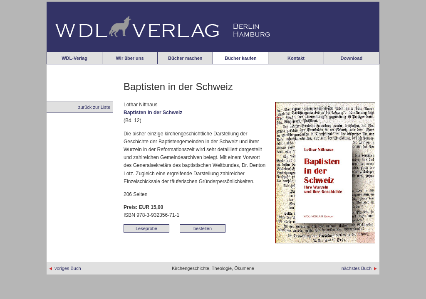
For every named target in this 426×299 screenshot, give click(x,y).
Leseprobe (146, 228)
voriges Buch (65, 268)
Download (352, 58)
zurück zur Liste (94, 107)
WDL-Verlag (74, 58)
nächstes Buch (359, 268)
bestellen (202, 228)
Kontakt (296, 58)
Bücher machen (185, 58)
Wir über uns (130, 58)
